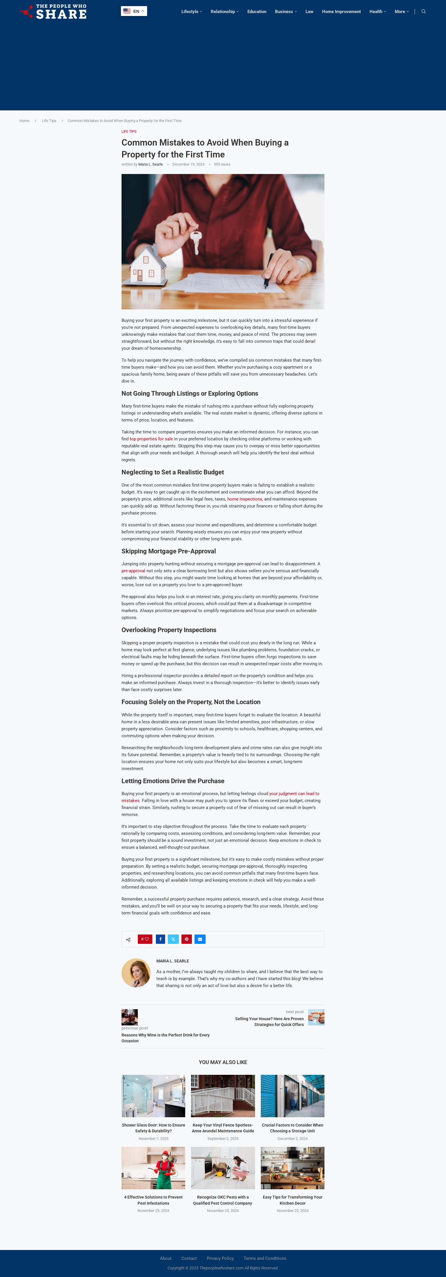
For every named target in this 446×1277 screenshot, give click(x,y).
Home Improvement (341, 11)
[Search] (424, 11)
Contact (189, 1258)
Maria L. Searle (150, 164)
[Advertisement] (223, 64)
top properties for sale (151, 439)
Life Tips (49, 121)
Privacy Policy (220, 1258)
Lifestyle (189, 11)
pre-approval (133, 570)
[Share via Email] (200, 939)
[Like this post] (147, 939)
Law (309, 11)
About (166, 1258)
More (400, 11)
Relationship (223, 11)
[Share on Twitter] (173, 939)
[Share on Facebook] (160, 939)
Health (376, 11)
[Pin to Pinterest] (186, 939)
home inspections (244, 499)
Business (284, 11)
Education (256, 11)
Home (24, 121)
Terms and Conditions (265, 1258)
